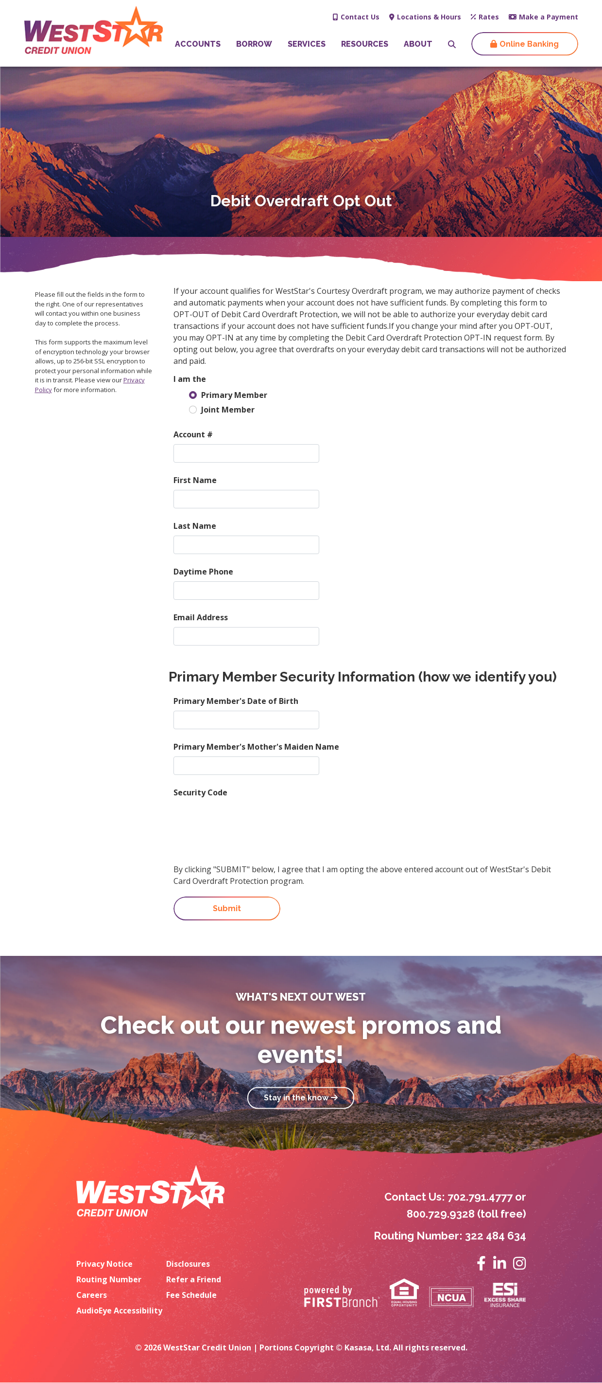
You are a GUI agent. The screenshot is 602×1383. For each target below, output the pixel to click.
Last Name (194, 526)
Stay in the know (296, 1098)
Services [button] (307, 44)
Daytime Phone (203, 571)
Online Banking (529, 44)
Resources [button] (364, 44)
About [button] (418, 44)
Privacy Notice (104, 1263)
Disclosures (188, 1263)
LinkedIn (499, 1263)
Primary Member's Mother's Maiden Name (256, 746)
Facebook (481, 1263)
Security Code (200, 792)
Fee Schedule (191, 1295)
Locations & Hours (429, 16)
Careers (91, 1295)
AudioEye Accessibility (119, 1310)
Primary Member (234, 395)
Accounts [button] (198, 44)
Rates (489, 16)
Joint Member (228, 409)
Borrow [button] (254, 44)
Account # (193, 434)
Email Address (200, 617)
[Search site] (452, 44)
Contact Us (360, 16)
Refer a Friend (193, 1279)
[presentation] (247, 821)
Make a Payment (548, 16)
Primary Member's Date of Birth (235, 701)
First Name (195, 480)
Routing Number (108, 1279)
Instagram (519, 1263)
